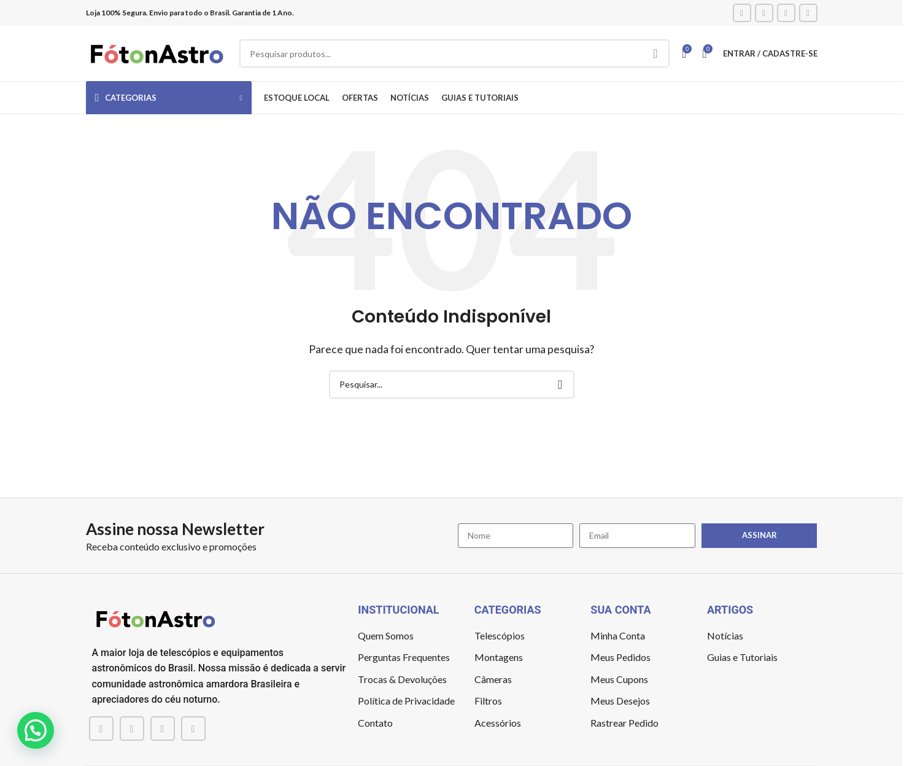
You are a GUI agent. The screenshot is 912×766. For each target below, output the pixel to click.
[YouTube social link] (786, 13)
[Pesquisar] (454, 53)
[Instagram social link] (764, 13)
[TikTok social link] (808, 13)
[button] (35, 730)
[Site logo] (156, 52)
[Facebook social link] (742, 13)
